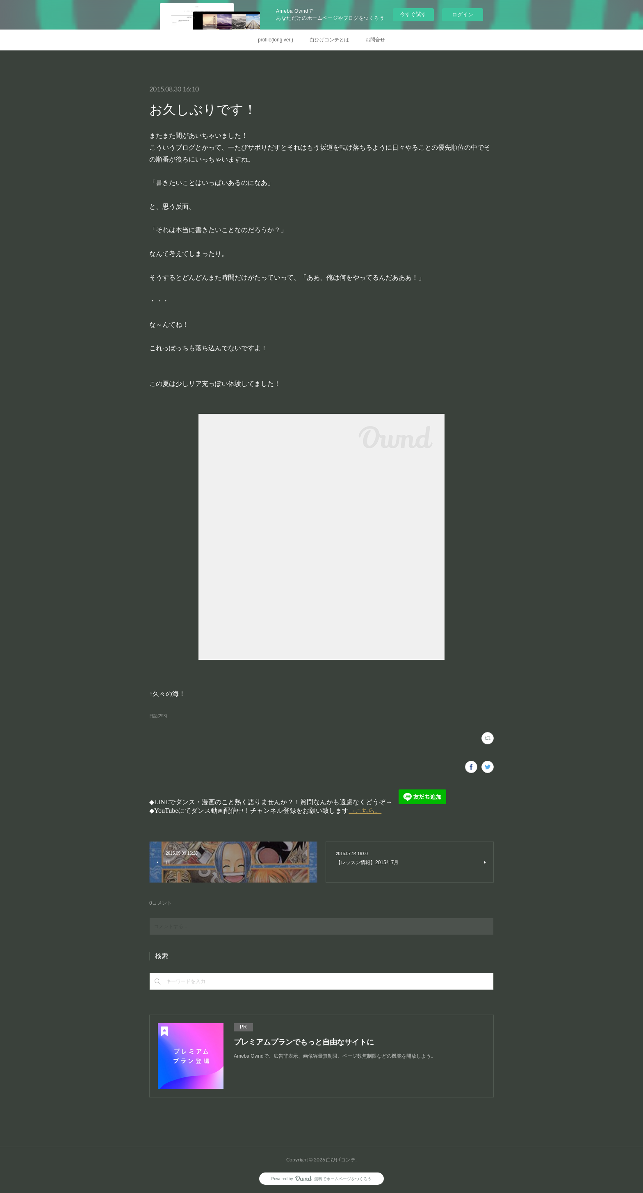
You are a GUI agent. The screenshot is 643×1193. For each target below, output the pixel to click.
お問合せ (375, 40)
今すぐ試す (413, 14)
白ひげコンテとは (329, 40)
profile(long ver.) (275, 40)
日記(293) (158, 716)
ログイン (462, 14)
